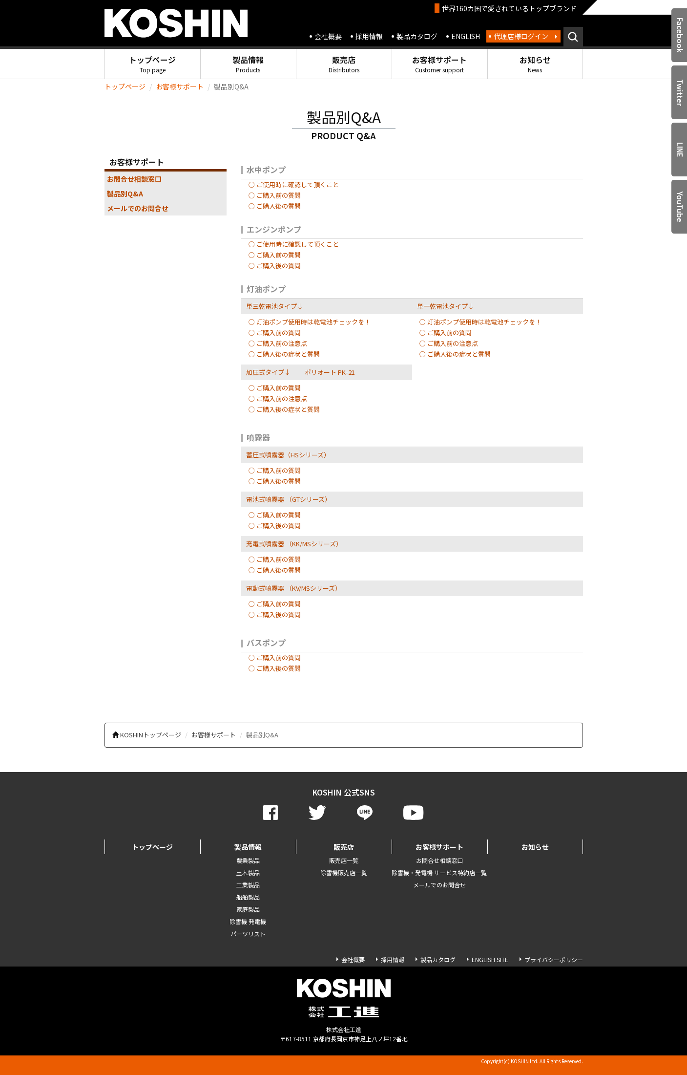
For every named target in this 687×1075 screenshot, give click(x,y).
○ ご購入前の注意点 (278, 343)
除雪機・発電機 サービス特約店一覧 (439, 872)
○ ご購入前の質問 (275, 195)
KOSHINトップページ (150, 734)
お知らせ (535, 64)
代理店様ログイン (521, 36)
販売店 (344, 64)
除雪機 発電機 (247, 921)
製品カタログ (416, 36)
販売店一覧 (343, 860)
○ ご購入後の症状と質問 (284, 354)
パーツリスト (248, 933)
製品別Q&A (125, 193)
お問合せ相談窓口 (134, 179)
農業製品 (248, 860)
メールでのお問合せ (137, 208)
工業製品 (248, 885)
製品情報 (248, 64)
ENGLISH (465, 36)
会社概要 (328, 36)
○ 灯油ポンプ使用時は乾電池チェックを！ (310, 321)
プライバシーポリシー (553, 959)
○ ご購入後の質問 (275, 206)
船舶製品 (248, 897)
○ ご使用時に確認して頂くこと (294, 184)
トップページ (152, 64)
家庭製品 (248, 909)
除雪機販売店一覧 (343, 872)
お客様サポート (439, 64)
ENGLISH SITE (490, 959)
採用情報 (369, 36)
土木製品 (248, 872)
